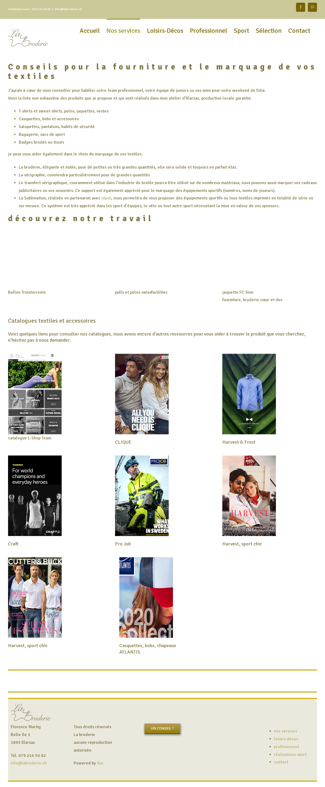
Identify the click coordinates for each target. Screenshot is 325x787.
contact (281, 762)
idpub (106, 198)
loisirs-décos (286, 739)
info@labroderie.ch (68, 9)
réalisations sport (290, 754)
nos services (285, 731)
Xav (100, 763)
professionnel (286, 746)
